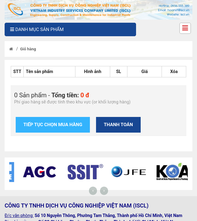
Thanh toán (118, 124)
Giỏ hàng (28, 49)
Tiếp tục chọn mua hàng (52, 124)
